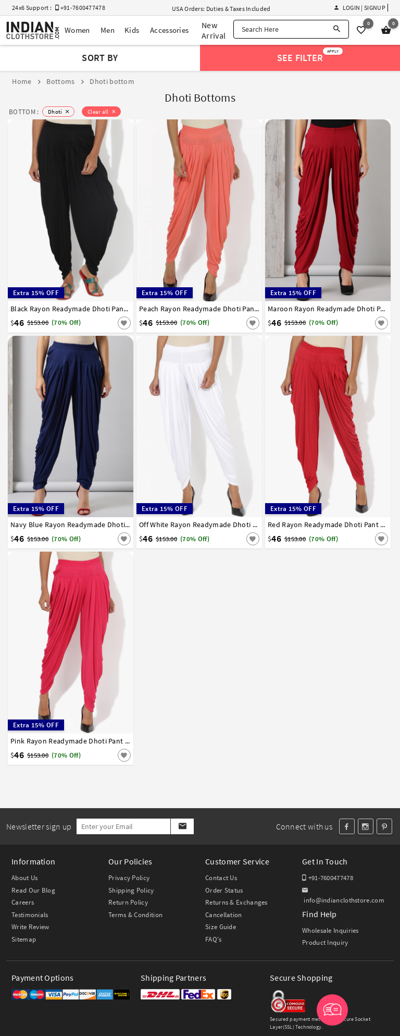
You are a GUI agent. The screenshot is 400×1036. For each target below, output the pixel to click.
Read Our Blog (33, 890)
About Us (24, 877)
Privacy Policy (128, 877)
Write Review (30, 926)
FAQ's (213, 939)
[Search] (336, 29)
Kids (131, 30)
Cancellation (223, 914)
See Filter (310, 55)
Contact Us (221, 877)
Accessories (169, 30)
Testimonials (29, 914)
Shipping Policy (131, 890)
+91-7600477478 (327, 877)
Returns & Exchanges (236, 902)
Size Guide (220, 926)
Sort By (100, 58)
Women (77, 30)
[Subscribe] (182, 826)
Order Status (224, 890)
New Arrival (214, 30)
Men (108, 30)
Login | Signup (359, 7)
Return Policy (128, 902)
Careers (22, 902)
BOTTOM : (24, 111)
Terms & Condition (135, 914)
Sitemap (23, 939)
